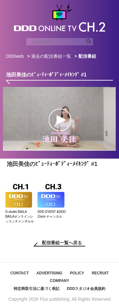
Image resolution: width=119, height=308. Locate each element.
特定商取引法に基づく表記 (36, 288)
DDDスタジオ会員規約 (86, 288)
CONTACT (19, 273)
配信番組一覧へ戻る (62, 242)
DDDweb (15, 56)
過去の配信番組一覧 (51, 56)
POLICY (77, 273)
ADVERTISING (49, 273)
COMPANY (59, 281)
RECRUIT (100, 273)
